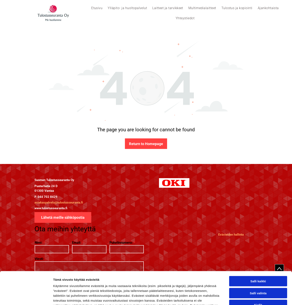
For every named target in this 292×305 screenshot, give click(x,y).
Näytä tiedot (217, 297)
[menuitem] (97, 8)
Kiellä (258, 275)
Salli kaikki (258, 251)
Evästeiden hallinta (231, 234)
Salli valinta (258, 263)
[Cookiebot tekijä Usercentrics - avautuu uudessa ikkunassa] (26, 297)
